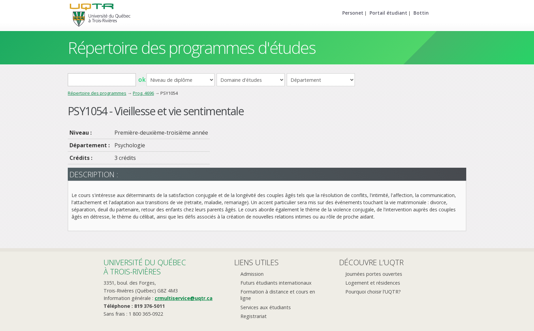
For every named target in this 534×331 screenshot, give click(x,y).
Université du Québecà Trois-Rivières (145, 266)
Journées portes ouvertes (373, 274)
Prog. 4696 (143, 93)
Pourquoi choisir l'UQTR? (373, 291)
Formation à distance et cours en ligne (277, 294)
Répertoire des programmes (97, 93)
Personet (352, 13)
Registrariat (253, 316)
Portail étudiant (388, 13)
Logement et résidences (372, 283)
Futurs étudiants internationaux (276, 283)
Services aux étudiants (265, 307)
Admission (252, 274)
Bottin (421, 13)
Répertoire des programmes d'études (191, 47)
